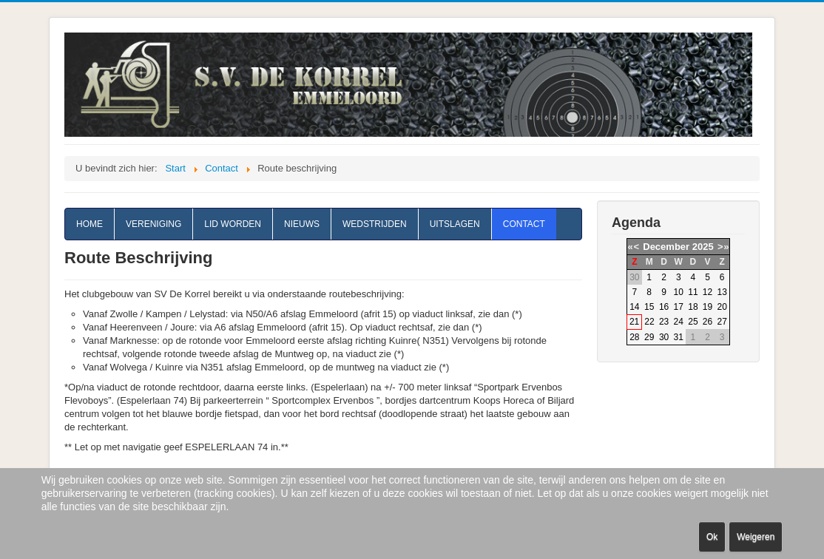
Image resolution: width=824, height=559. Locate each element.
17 (678, 307)
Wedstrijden (374, 224)
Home (89, 224)
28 (634, 337)
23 (664, 321)
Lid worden (232, 224)
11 (693, 292)
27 (721, 321)
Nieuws (302, 224)
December (666, 246)
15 (649, 307)
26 (707, 321)
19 (707, 307)
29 (649, 337)
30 (664, 337)
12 (707, 292)
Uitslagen (455, 224)
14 (634, 307)
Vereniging (153, 224)
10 (678, 292)
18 (693, 307)
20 (721, 307)
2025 (703, 246)
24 (678, 321)
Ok (711, 537)
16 (664, 307)
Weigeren (755, 537)
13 (721, 292)
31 (678, 337)
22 (649, 321)
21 (634, 321)
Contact (524, 224)
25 (693, 321)
